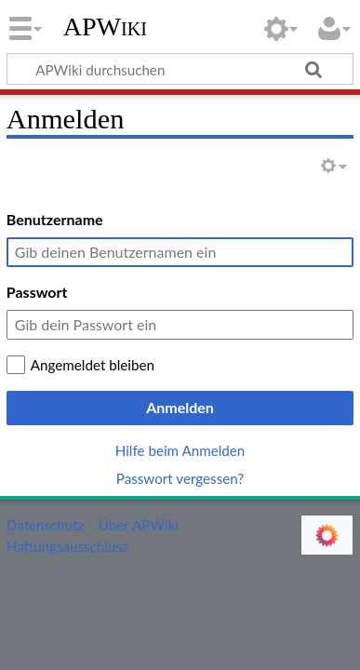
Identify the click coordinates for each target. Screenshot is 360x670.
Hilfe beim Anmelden (180, 450)
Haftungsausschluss (67, 546)
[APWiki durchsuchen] (180, 69)
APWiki (105, 27)
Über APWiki (139, 524)
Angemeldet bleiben (92, 364)
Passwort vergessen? (180, 478)
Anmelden (180, 407)
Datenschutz (46, 524)
